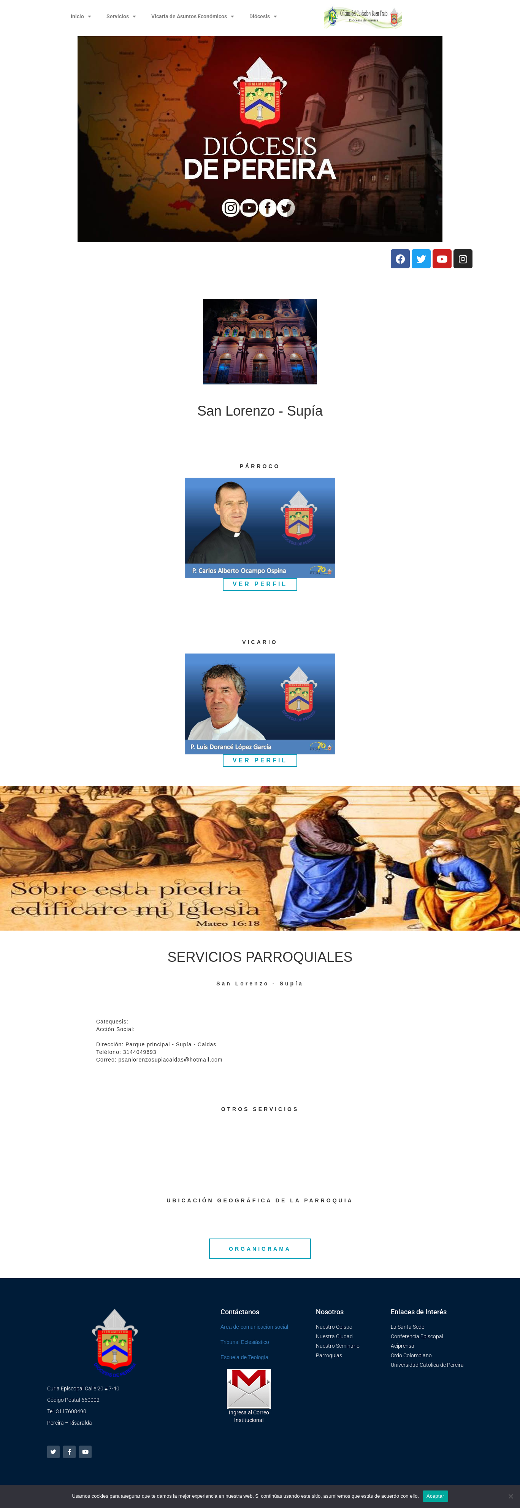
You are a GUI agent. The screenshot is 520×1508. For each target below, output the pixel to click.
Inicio (81, 16)
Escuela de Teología (244, 1357)
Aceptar (435, 1496)
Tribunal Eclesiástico (244, 1342)
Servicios (121, 16)
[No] (510, 1496)
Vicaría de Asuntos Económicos (192, 16)
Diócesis (263, 16)
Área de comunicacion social (254, 1327)
